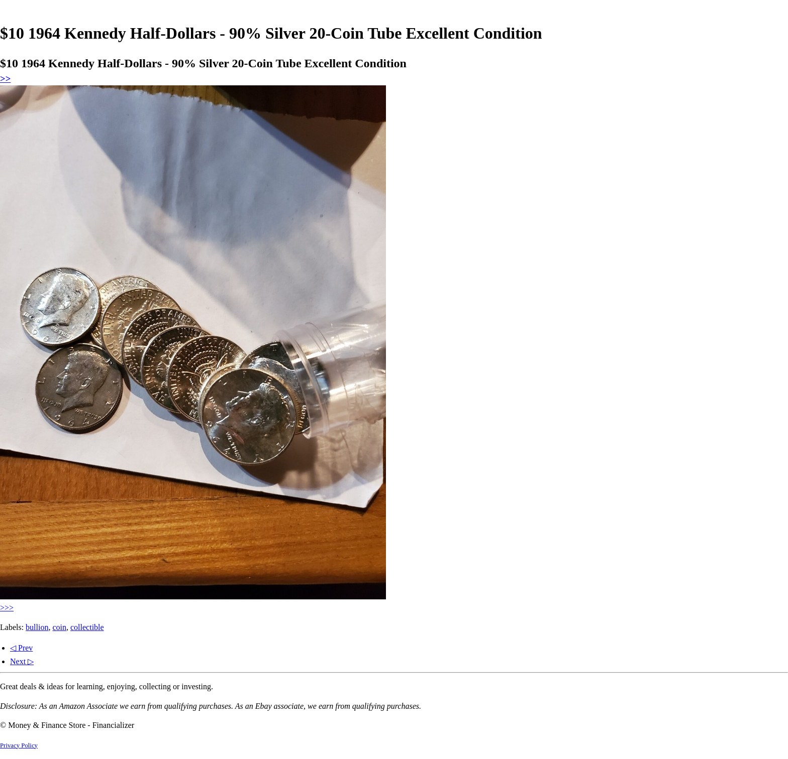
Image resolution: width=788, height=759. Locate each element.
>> (5, 78)
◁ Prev (21, 648)
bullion (37, 627)
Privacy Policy (19, 745)
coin (59, 627)
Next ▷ (22, 661)
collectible (87, 627)
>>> (7, 607)
